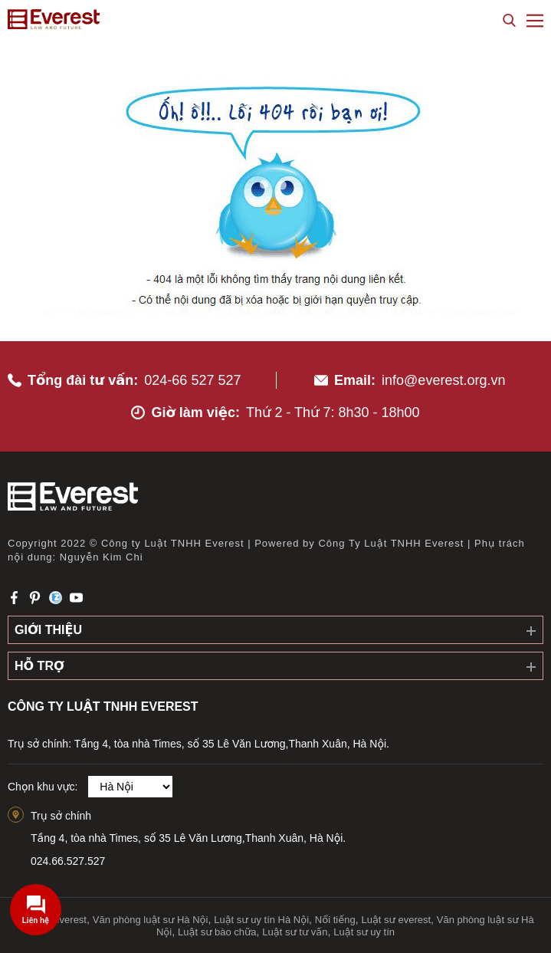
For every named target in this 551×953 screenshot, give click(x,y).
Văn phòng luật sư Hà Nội (150, 919)
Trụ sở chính (61, 816)
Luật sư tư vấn (294, 932)
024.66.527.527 (68, 861)
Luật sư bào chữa (217, 932)
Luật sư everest (396, 919)
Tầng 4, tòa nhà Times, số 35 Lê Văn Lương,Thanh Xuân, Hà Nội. (188, 838)
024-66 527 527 (192, 380)
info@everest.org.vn (443, 380)
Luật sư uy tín (364, 932)
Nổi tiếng (335, 919)
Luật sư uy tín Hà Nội (261, 919)
